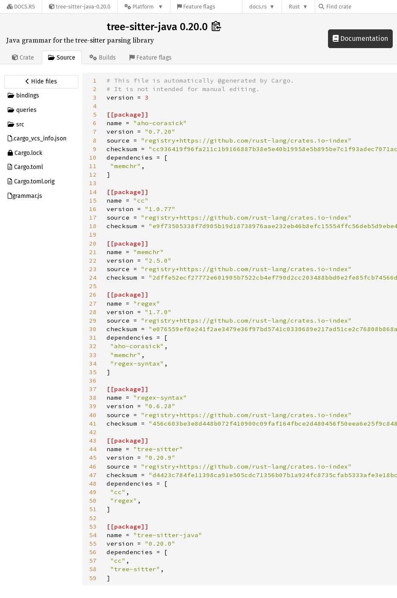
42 (93, 432)
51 (93, 509)
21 (93, 252)
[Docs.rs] (21, 6)
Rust (294, 6)
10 (93, 157)
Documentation (360, 38)
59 (93, 578)
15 (93, 200)
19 (93, 234)
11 (93, 166)
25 (93, 286)
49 (93, 492)
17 (93, 217)
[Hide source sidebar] (41, 81)
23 (93, 269)
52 (93, 518)
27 (93, 303)
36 (93, 380)
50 (93, 500)
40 (93, 415)
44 (93, 449)
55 (93, 543)
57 (93, 560)
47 (93, 475)
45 (93, 457)
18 (93, 226)
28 (93, 312)
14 (93, 192)
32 (93, 346)
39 (93, 406)
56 (93, 552)
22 (93, 260)
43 (93, 440)
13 (93, 183)
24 (93, 277)
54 (93, 535)
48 (93, 483)
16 (93, 209)
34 (93, 363)
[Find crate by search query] (361, 6)
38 (93, 397)
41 (93, 423)
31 (93, 337)
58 (93, 569)
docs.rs (258, 6)
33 (93, 355)
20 (93, 243)
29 (93, 320)
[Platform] (144, 6)
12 (93, 174)
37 (93, 389)
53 (93, 526)
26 (93, 294)
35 (93, 372)
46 (93, 466)
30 (93, 329)
